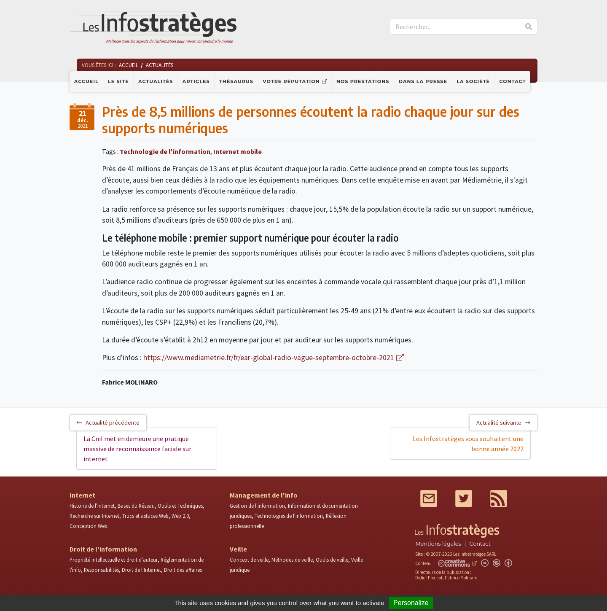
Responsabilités (101, 569)
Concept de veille (249, 559)
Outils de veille (332, 559)
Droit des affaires (183, 569)
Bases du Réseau (136, 505)
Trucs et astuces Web (145, 515)
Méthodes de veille (292, 559)
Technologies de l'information (289, 515)
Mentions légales (438, 544)
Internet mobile (237, 151)
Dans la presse (423, 81)
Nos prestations (362, 81)
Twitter (463, 498)
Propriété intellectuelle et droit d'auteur (114, 559)
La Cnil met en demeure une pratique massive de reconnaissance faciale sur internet (137, 448)
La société (473, 81)
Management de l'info (264, 495)
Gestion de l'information (257, 505)
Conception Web (88, 525)
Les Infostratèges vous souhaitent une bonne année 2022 (468, 443)
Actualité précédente (108, 422)
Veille (238, 549)
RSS (498, 498)
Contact (513, 81)
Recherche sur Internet (94, 515)
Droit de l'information (103, 549)
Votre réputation (291, 81)
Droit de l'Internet (141, 569)
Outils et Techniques (180, 505)
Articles (196, 81)
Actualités (155, 81)
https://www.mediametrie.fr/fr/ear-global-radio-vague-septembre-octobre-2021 (268, 357)
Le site (118, 81)
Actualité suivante (503, 422)
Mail (428, 498)
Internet (82, 495)
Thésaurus (236, 81)
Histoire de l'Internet (92, 505)
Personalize (411, 602)
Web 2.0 (180, 515)
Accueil (86, 81)
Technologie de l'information (165, 151)
